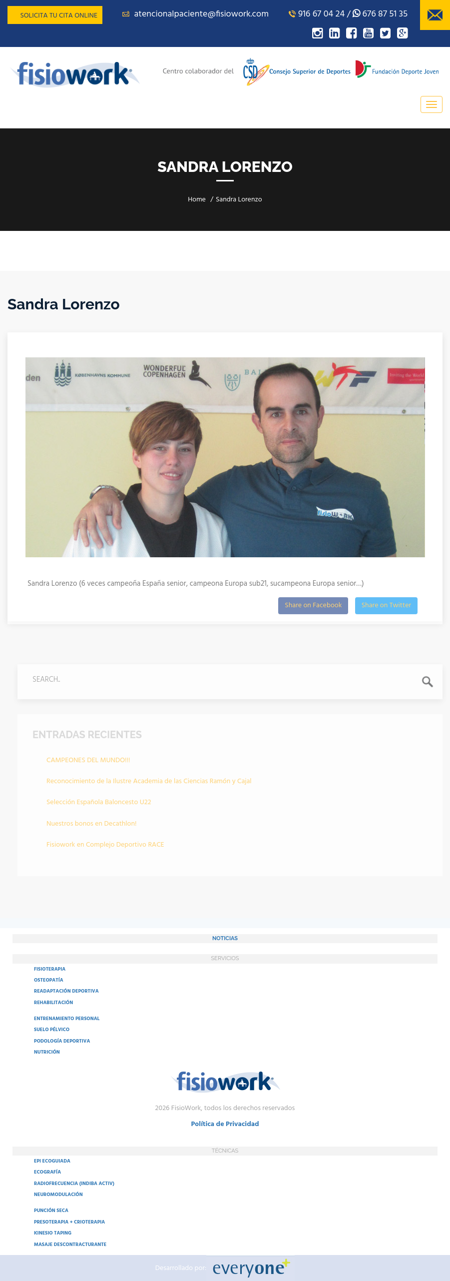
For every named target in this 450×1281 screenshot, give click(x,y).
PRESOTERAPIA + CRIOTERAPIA (69, 1222)
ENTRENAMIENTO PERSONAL (66, 1019)
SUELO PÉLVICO (51, 1030)
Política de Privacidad (225, 1124)
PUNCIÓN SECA (51, 1211)
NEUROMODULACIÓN (58, 1195)
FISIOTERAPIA (49, 969)
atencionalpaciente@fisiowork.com (195, 14)
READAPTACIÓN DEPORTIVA (66, 991)
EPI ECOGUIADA (52, 1161)
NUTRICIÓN (47, 1052)
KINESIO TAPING (52, 1233)
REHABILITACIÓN (53, 1003)
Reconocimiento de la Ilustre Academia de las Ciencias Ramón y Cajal (149, 783)
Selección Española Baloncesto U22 (98, 805)
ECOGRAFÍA (47, 1172)
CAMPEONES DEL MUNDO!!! (88, 762)
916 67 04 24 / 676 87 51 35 (348, 14)
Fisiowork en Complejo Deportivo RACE (105, 847)
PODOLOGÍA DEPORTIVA (62, 1041)
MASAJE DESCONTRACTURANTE (70, 1245)
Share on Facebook (313, 607)
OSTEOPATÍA (48, 980)
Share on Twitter (386, 607)
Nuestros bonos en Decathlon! (91, 826)
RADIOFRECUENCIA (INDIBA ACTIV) (74, 1184)
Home (197, 199)
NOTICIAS (225, 938)
